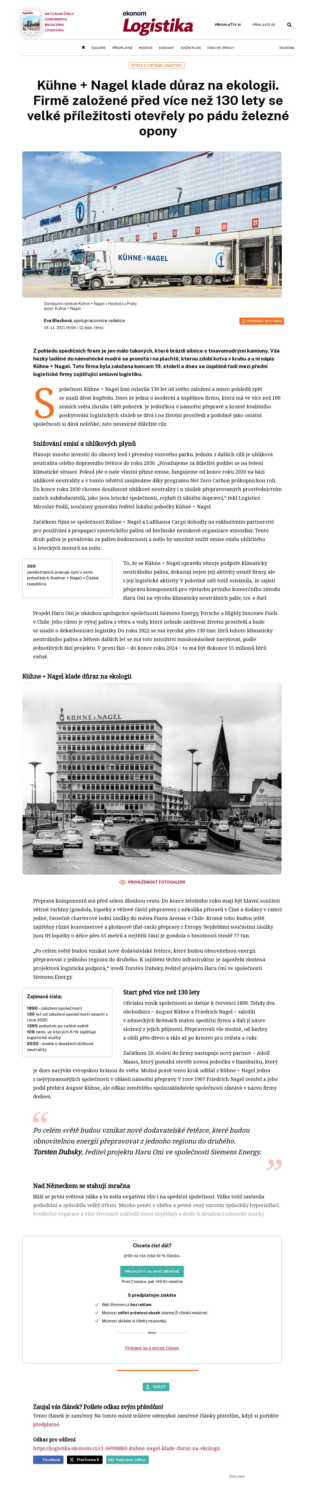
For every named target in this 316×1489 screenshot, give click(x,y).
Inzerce (146, 48)
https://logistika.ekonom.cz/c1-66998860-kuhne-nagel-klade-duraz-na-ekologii (126, 1448)
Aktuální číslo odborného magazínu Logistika (48, 22)
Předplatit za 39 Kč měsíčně (152, 1271)
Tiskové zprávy (220, 48)
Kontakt (166, 48)
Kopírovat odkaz (131, 1459)
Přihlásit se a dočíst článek (152, 1348)
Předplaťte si (228, 25)
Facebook (51, 1459)
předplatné (46, 1424)
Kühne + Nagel (68, 308)
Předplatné (122, 48)
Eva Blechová (58, 320)
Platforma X (88, 1459)
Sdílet (159, 1387)
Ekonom (287, 48)
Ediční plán (191, 48)
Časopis (98, 48)
